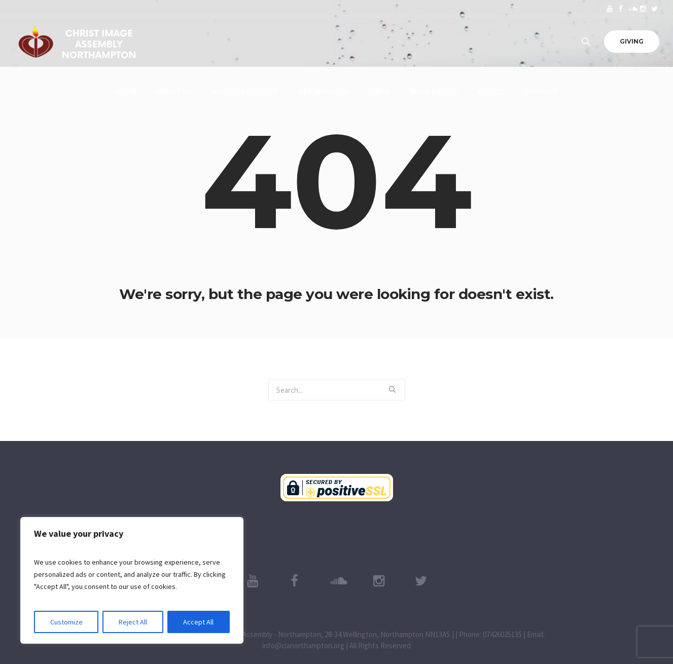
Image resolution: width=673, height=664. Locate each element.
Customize (66, 621)
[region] (131, 580)
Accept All (198, 621)
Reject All (133, 621)
